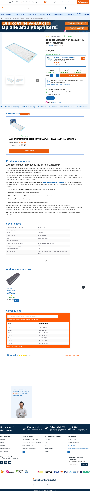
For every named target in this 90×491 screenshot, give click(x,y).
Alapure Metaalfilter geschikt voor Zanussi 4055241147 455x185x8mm (42, 138)
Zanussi (22, 17)
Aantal (47, 74)
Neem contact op (33, 319)
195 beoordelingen (58, 35)
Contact (50, 97)
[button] (74, 74)
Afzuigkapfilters (7, 17)
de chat (15, 393)
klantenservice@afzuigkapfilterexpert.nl (78, 447)
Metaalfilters (16, 17)
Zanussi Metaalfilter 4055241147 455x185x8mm (37, 17)
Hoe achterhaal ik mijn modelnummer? (49, 324)
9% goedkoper (65, 62)
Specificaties (13, 223)
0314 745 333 (71, 444)
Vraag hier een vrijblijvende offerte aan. (59, 84)
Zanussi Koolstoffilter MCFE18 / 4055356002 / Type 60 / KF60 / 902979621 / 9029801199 (12, 290)
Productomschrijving (18, 160)
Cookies (55, 484)
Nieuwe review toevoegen (71, 354)
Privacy (49, 484)
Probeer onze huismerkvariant (64, 56)
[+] (59, 74)
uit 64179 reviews (83, 30)
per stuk (28, 142)
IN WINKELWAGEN (29, 150)
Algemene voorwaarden (38, 484)
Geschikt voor (14, 310)
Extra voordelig (25, 113)
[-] (52, 74)
